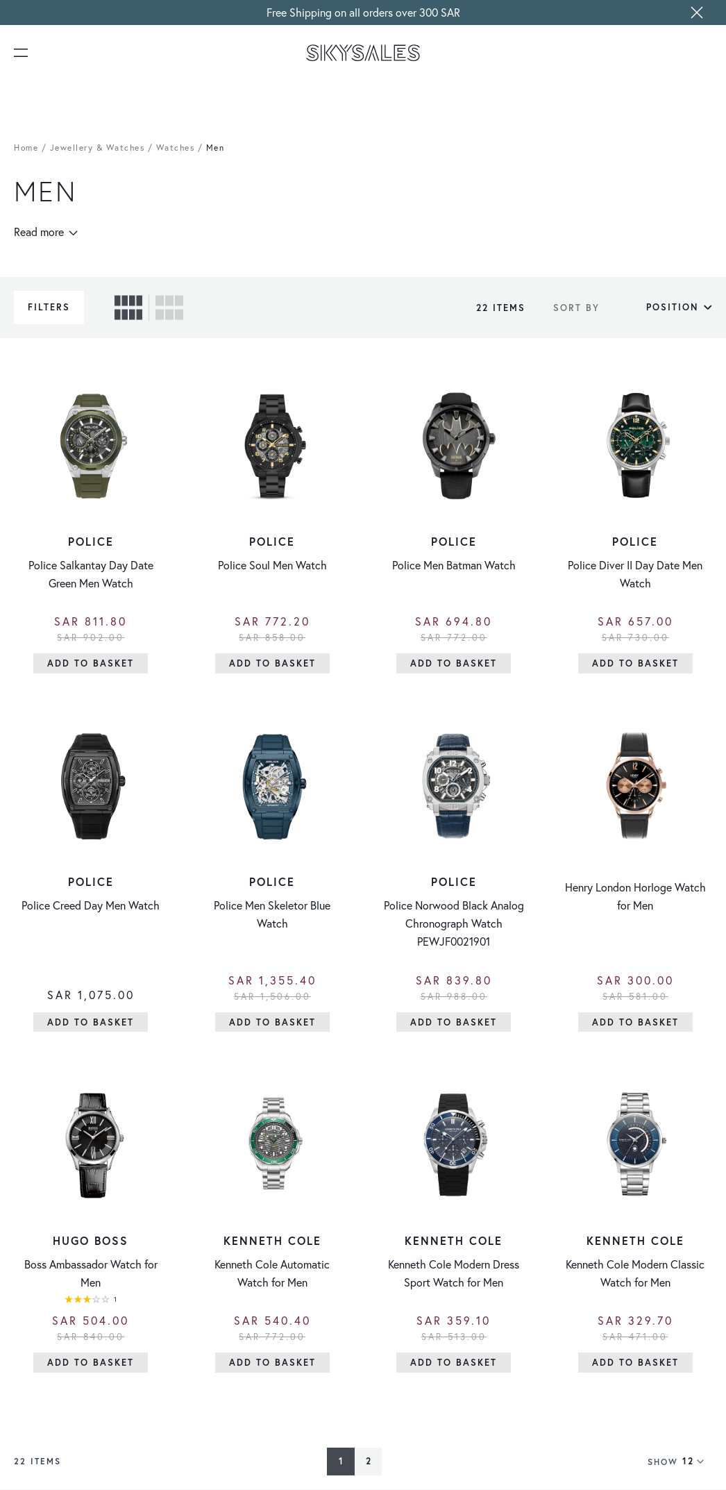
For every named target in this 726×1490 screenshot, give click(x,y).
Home (26, 147)
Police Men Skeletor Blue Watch (272, 914)
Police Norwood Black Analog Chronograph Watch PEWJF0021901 (454, 923)
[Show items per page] (697, 1461)
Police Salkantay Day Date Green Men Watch (90, 574)
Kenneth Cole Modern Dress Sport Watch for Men (453, 1273)
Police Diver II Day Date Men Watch (635, 574)
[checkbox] (128, 307)
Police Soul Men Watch (272, 565)
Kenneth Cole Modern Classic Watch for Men (635, 1273)
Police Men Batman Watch (454, 565)
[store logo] (362, 52)
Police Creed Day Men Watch (91, 905)
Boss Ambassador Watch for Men (91, 1273)
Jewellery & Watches (97, 147)
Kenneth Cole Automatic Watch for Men (272, 1273)
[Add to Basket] (90, 663)
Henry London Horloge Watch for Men (635, 896)
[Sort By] (659, 307)
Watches (175, 147)
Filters (49, 307)
